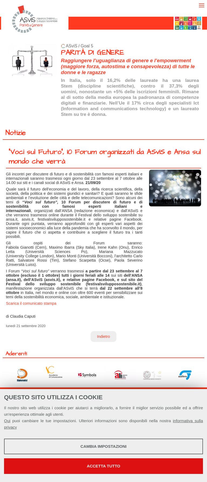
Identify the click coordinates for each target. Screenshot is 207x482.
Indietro (103, 336)
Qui (7, 420)
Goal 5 (87, 46)
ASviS (71, 46)
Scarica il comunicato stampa (31, 303)
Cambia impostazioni (104, 446)
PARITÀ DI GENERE (92, 53)
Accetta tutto (103, 466)
